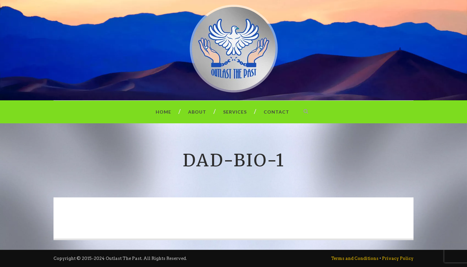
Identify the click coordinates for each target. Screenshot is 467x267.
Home (163, 112)
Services (235, 112)
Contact (276, 112)
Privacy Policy (397, 258)
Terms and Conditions (354, 258)
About (197, 112)
